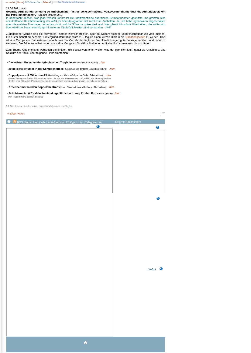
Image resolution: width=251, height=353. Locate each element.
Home (20, 2)
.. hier (107, 75)
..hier (102, 62)
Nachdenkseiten (135, 37)
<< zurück (10, 2)
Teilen (47, 2)
